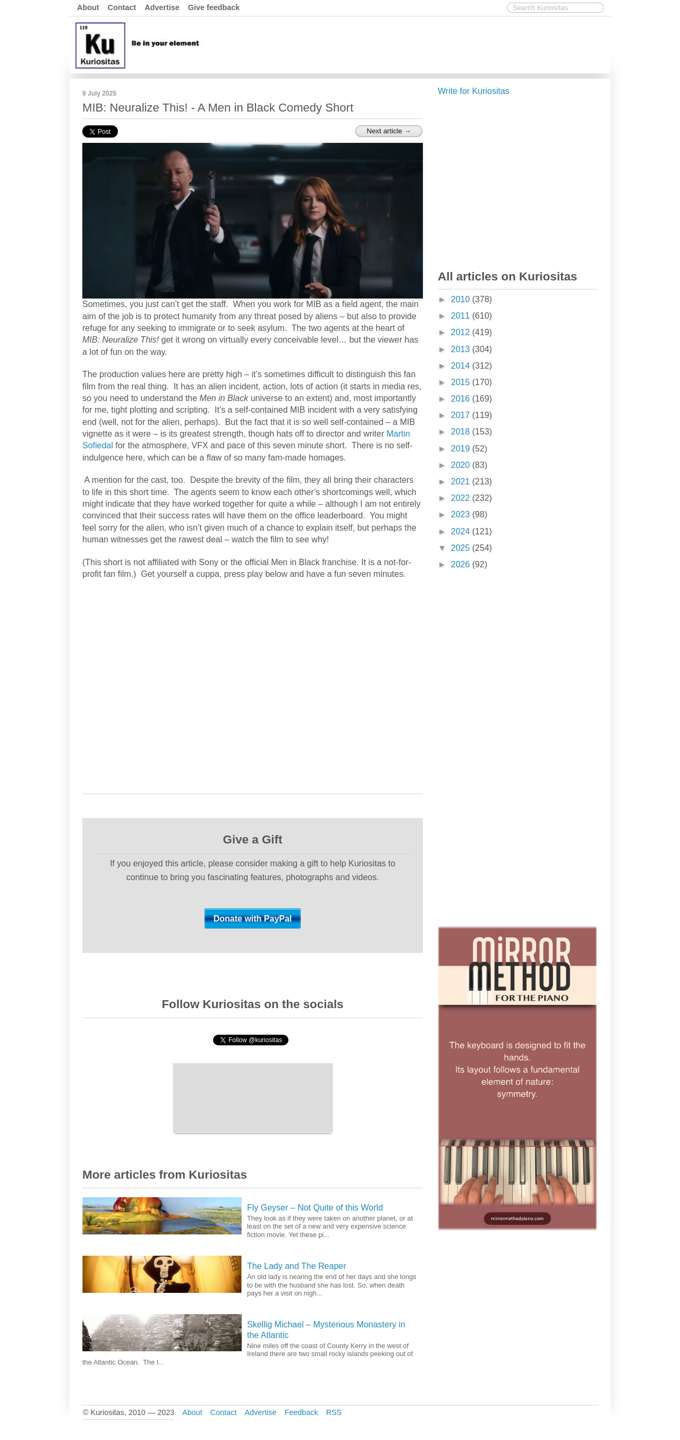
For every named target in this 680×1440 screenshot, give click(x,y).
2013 (461, 349)
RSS (334, 1412)
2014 (461, 365)
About (88, 7)
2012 (461, 332)
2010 (461, 299)
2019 (461, 448)
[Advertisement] (414, 44)
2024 (461, 531)
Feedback (301, 1412)
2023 (461, 514)
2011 (461, 315)
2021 (461, 481)
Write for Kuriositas (473, 91)
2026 (461, 564)
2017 (461, 415)
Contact (122, 7)
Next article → (389, 131)
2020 (461, 465)
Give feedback (214, 7)
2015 (461, 382)
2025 (461, 547)
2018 (461, 431)
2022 (461, 497)
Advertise (162, 7)
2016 (461, 398)
